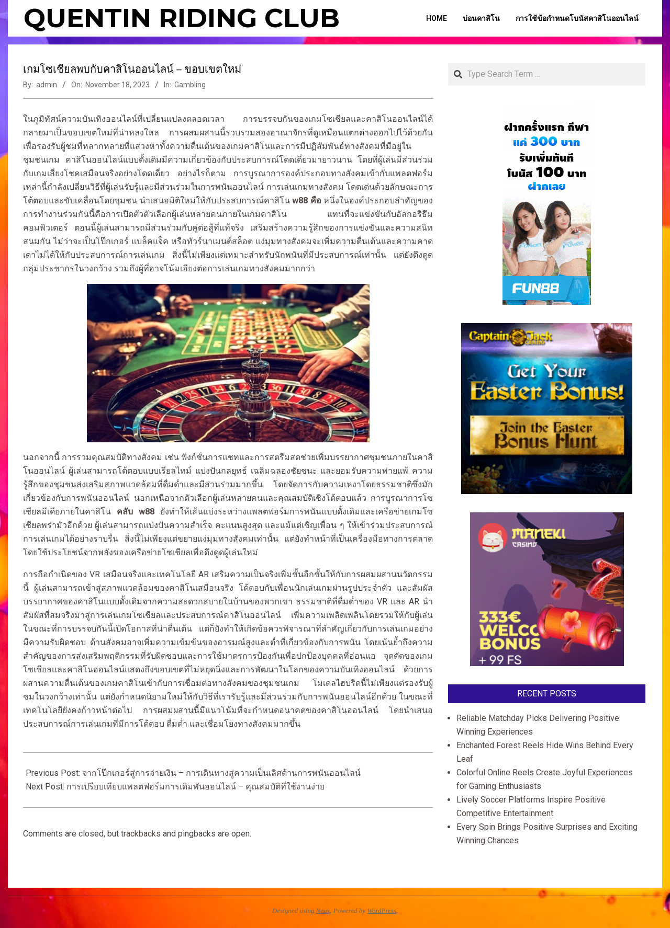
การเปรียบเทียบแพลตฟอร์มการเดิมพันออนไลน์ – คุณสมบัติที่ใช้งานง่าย (195, 787)
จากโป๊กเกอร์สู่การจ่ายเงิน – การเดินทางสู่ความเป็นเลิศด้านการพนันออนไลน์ (221, 773)
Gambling (190, 85)
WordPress (381, 910)
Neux (323, 910)
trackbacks (141, 834)
